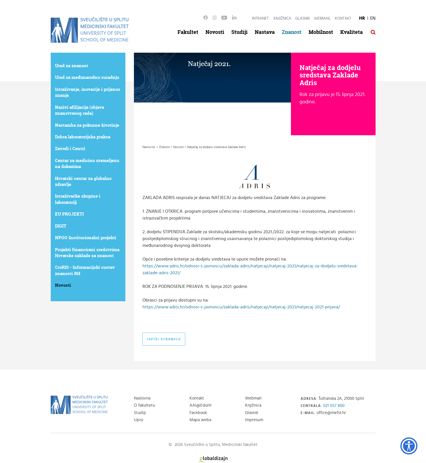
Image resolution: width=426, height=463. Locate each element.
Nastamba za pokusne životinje (87, 125)
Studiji (239, 32)
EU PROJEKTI (69, 214)
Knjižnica (282, 19)
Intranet (260, 19)
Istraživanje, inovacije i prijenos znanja (87, 92)
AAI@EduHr (200, 405)
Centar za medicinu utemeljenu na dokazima (87, 163)
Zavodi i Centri (70, 148)
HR (362, 18)
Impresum (254, 420)
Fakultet (188, 32)
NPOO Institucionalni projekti (85, 238)
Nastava (265, 32)
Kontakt (343, 19)
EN (373, 18)
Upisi (138, 420)
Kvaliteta (351, 32)
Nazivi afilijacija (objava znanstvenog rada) (79, 110)
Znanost (291, 32)
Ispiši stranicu (164, 339)
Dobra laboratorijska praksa (82, 137)
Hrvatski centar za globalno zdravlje (83, 181)
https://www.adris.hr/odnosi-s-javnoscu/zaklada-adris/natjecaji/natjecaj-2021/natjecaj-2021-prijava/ (241, 307)
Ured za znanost (71, 66)
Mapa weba (200, 420)
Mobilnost (321, 32)
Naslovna (142, 398)
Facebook (198, 413)
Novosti (214, 32)
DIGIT (60, 226)
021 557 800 (334, 405)
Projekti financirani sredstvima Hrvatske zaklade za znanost (87, 253)
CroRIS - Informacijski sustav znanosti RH (85, 270)
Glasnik (302, 19)
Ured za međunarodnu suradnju (87, 77)
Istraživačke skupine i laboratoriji (77, 199)
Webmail (322, 19)
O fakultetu (144, 405)
